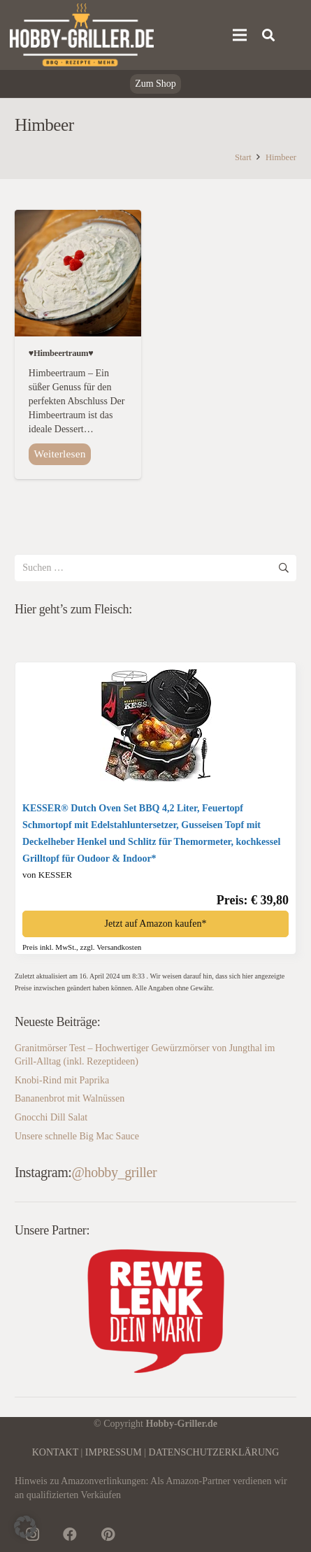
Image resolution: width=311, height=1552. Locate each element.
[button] (25, 1527)
